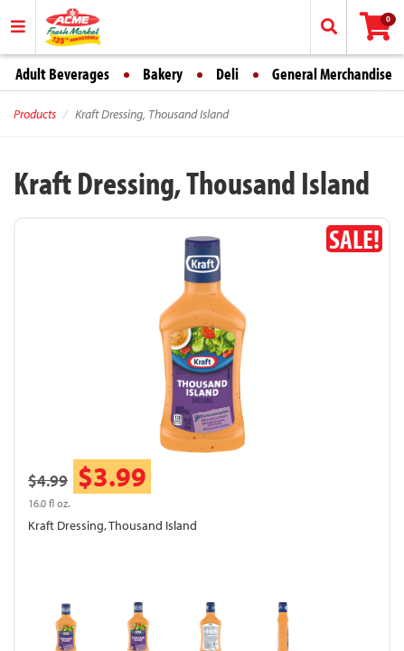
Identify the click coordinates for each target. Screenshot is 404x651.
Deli (227, 73)
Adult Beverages (62, 73)
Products (35, 114)
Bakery (163, 73)
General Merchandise (332, 73)
